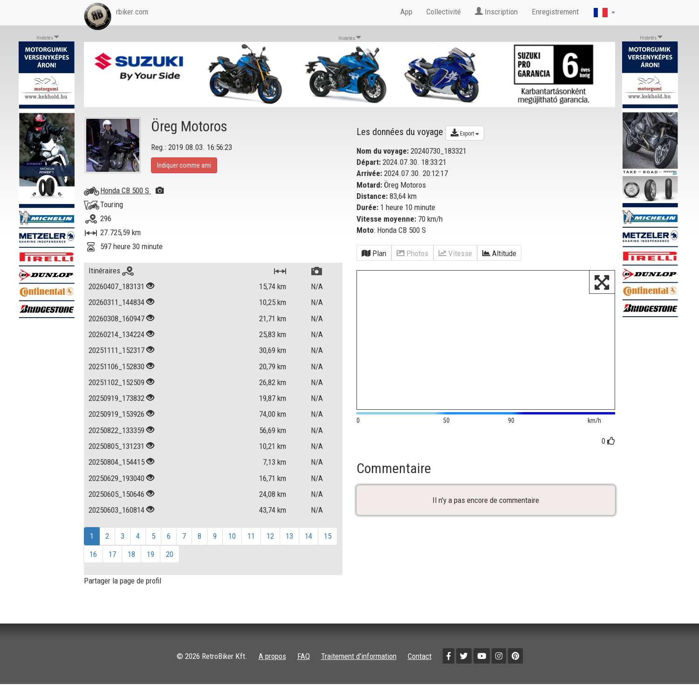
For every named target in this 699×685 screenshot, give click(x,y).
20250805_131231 (116, 446)
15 (327, 536)
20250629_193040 (116, 478)
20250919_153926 (116, 414)
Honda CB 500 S (132, 190)
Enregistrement (555, 11)
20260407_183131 (116, 286)
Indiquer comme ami (184, 165)
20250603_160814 (116, 510)
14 (308, 536)
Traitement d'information (359, 656)
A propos (272, 656)
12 (270, 536)
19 (150, 554)
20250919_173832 (116, 398)
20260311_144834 (116, 302)
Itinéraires (111, 270)
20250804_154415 (116, 462)
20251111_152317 (116, 350)
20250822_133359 (116, 430)
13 (289, 536)
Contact (420, 656)
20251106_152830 (116, 366)
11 (251, 536)
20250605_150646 (116, 494)
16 (93, 554)
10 (232, 536)
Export (465, 133)
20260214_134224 (116, 334)
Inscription (496, 11)
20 (169, 554)
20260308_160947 (116, 318)
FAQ (303, 656)
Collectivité (443, 11)
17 (112, 554)
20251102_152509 (116, 382)
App (406, 11)
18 (131, 554)
